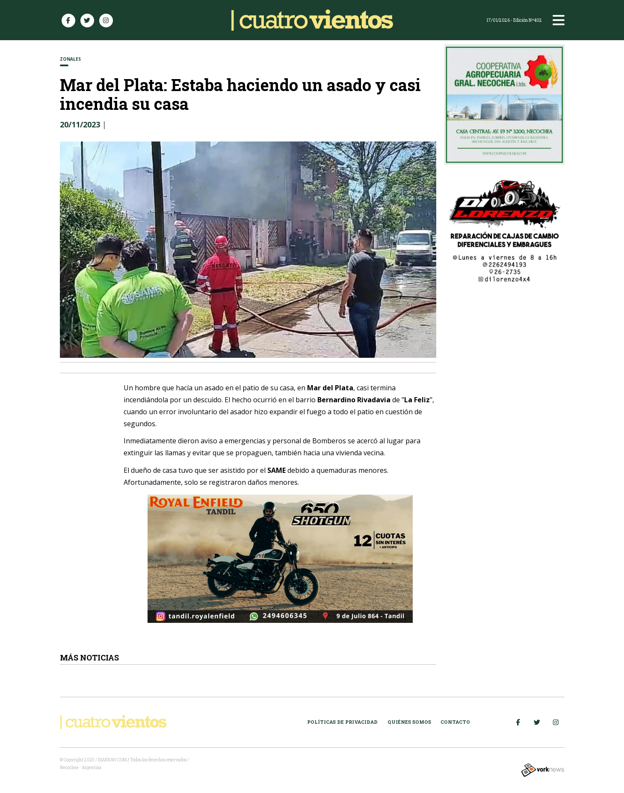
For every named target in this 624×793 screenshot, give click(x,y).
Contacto (455, 722)
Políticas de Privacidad (342, 722)
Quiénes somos (409, 722)
